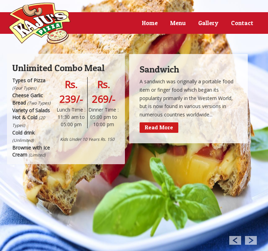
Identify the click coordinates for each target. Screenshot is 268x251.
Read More (159, 127)
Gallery (208, 22)
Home (150, 22)
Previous (235, 240)
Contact (242, 22)
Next (251, 240)
